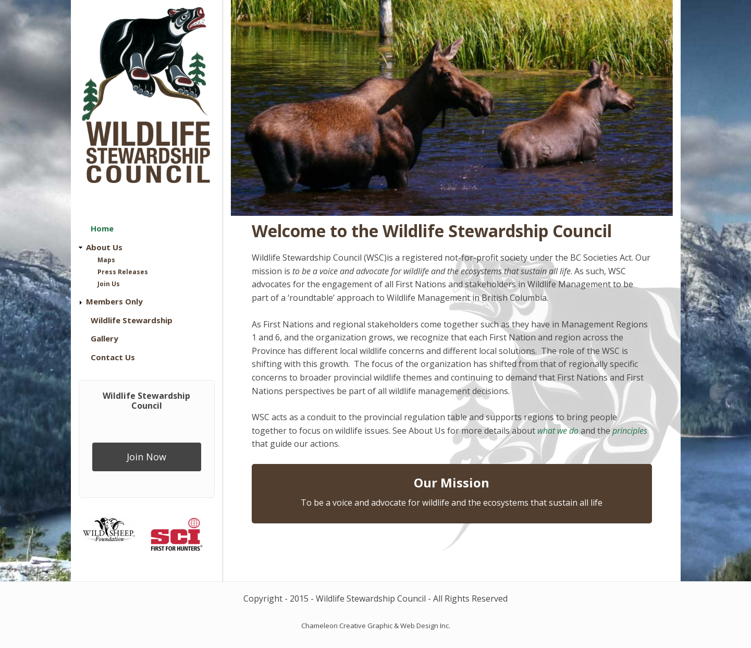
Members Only (114, 301)
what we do (557, 430)
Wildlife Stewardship (132, 320)
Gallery (104, 338)
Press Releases (122, 271)
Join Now (146, 456)
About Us (104, 247)
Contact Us (113, 357)
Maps (106, 259)
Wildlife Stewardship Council (146, 400)
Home (102, 228)
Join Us (108, 283)
